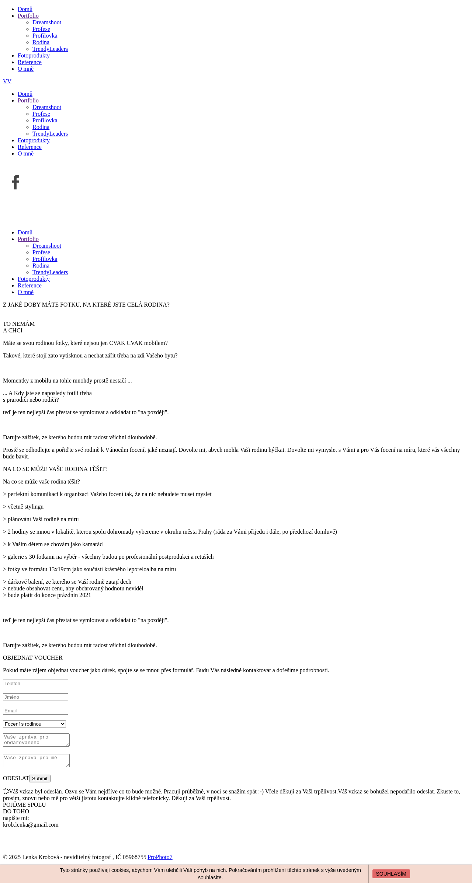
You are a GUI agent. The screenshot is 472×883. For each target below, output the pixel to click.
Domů (25, 9)
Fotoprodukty (34, 55)
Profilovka (45, 35)
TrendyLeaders (50, 49)
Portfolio (28, 16)
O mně (26, 69)
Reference (30, 62)
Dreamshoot (46, 22)
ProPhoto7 (160, 861)
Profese (41, 29)
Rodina (40, 42)
